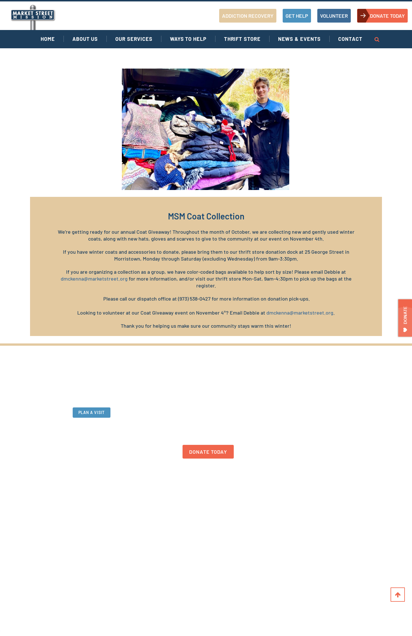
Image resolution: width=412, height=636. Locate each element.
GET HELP (297, 16)
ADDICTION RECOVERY (248, 16)
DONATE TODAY (387, 16)
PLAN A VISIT (91, 414)
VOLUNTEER (334, 16)
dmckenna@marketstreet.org (94, 278)
